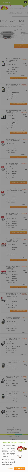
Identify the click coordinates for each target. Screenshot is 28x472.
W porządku (19, 468)
